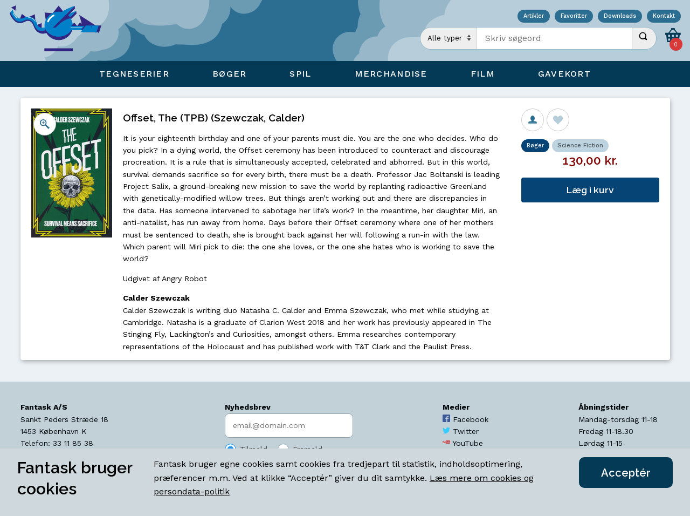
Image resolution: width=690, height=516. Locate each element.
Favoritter (574, 16)
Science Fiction (580, 145)
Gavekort (564, 74)
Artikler (533, 16)
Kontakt (664, 16)
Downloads (620, 16)
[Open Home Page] (61, 30)
